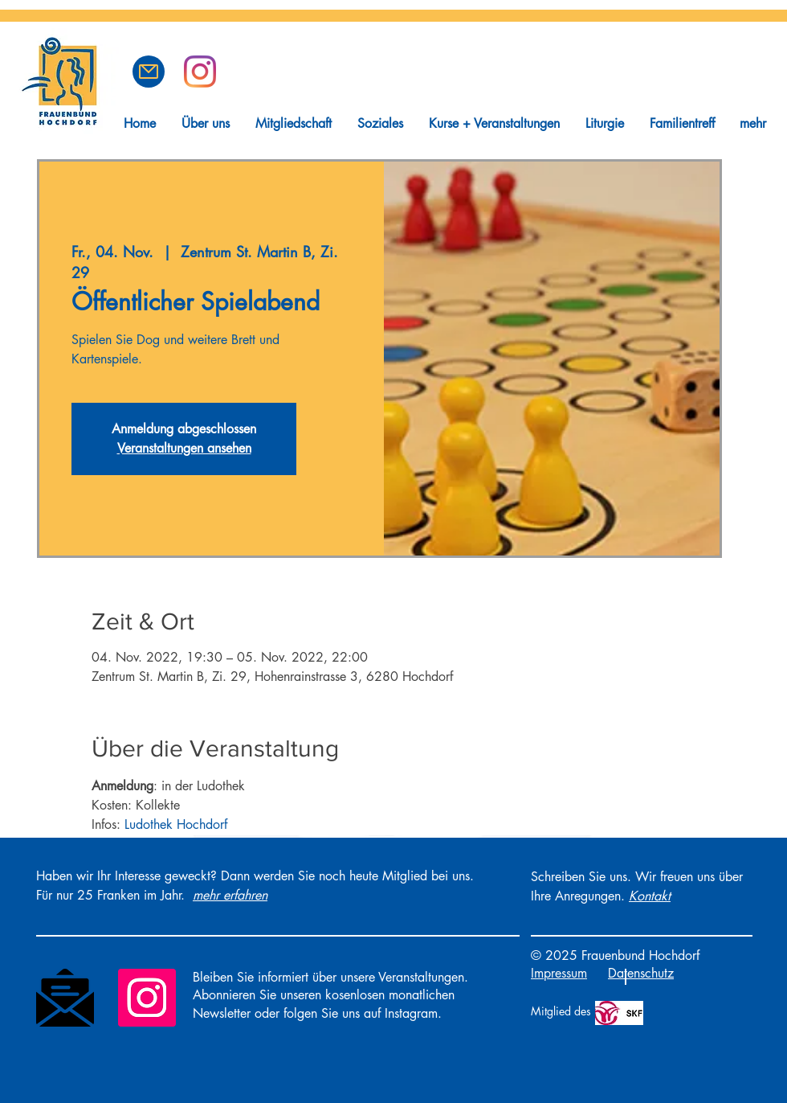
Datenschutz (641, 973)
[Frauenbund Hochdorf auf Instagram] (200, 71)
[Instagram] (147, 998)
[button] (149, 71)
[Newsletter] (65, 998)
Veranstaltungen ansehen (184, 448)
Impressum (559, 973)
